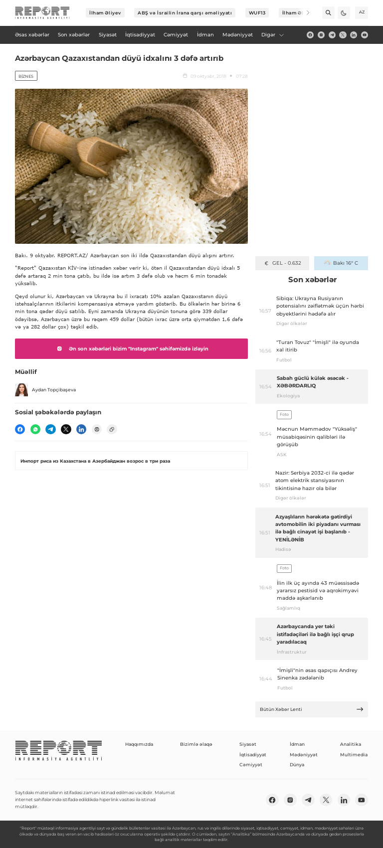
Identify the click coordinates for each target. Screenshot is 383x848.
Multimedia (354, 754)
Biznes (25, 76)
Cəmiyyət (250, 764)
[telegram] (332, 34)
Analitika (350, 744)
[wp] (35, 429)
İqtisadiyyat (252, 754)
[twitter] (342, 34)
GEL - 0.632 (282, 263)
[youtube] (364, 34)
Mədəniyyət (304, 754)
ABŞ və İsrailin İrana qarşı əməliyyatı (185, 12)
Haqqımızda (139, 744)
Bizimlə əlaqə (196, 744)
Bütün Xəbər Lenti (312, 709)
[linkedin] (353, 34)
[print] (97, 429)
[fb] (310, 34)
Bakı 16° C (341, 263)
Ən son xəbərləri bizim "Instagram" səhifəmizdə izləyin (131, 348)
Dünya (297, 764)
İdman (297, 744)
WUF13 (257, 12)
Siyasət (247, 744)
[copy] (112, 429)
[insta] (321, 34)
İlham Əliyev (105, 12)
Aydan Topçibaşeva (45, 389)
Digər (272, 34)
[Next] (303, 12)
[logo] (42, 12)
